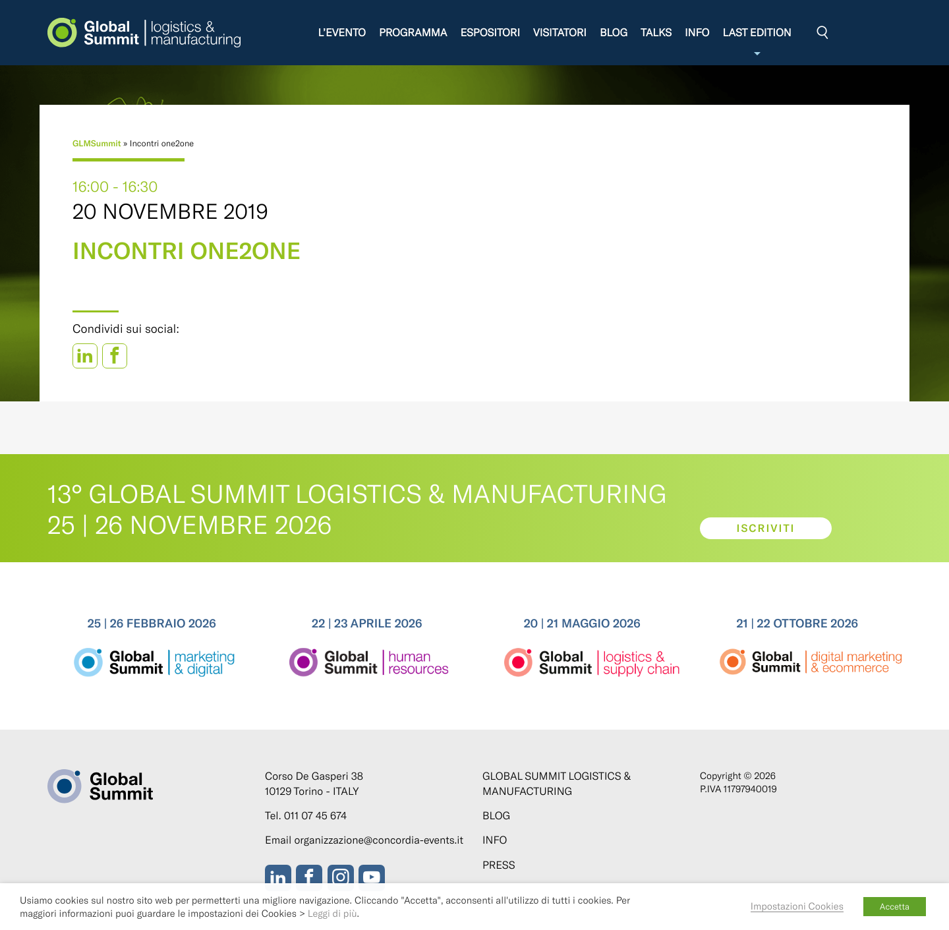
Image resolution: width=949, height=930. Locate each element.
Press (498, 865)
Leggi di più (332, 913)
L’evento (343, 32)
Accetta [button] (894, 906)
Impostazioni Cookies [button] (797, 906)
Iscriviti (766, 528)
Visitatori (560, 32)
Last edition (758, 42)
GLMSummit (96, 143)
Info (697, 32)
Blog (614, 32)
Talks (656, 32)
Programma (413, 32)
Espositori (491, 32)
